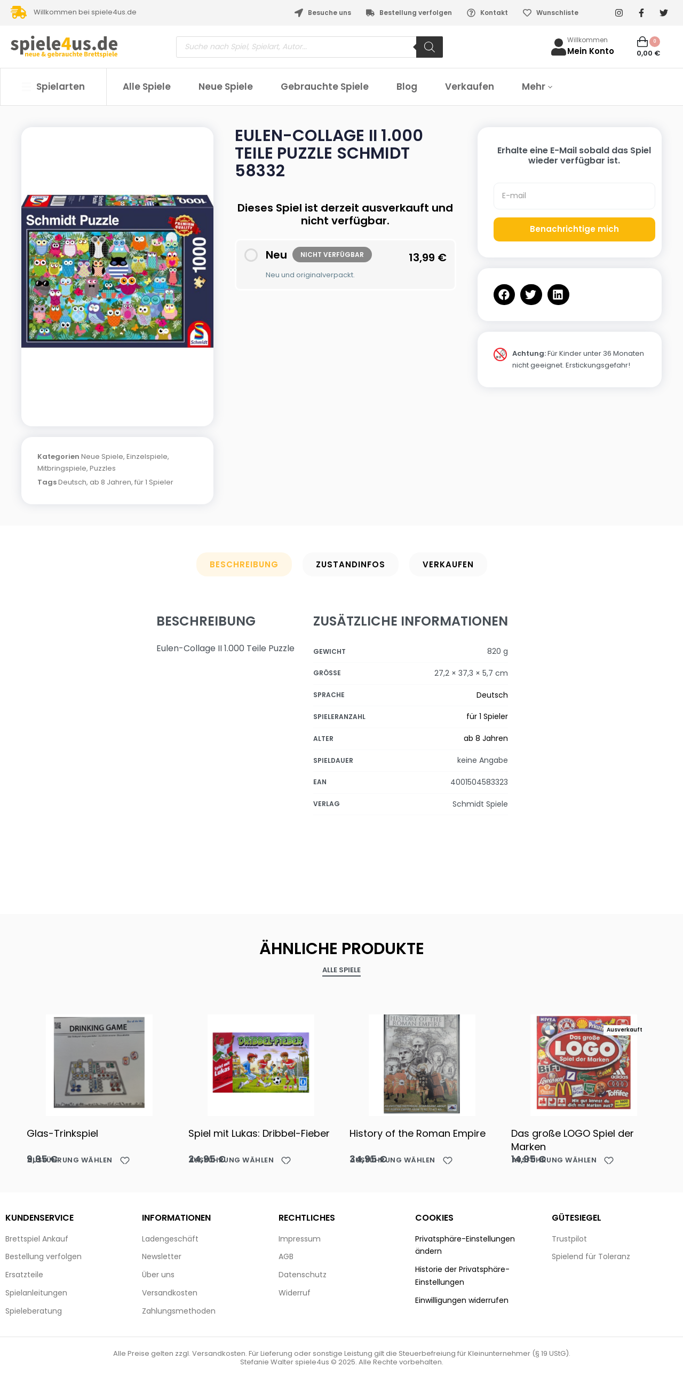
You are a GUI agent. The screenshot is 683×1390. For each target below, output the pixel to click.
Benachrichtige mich (574, 229)
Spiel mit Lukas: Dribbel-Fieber (259, 1133)
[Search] (429, 47)
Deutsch (72, 482)
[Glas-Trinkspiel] (99, 1062)
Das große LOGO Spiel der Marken (572, 1140)
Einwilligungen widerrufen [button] (462, 1300)
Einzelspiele (147, 456)
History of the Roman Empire (418, 1133)
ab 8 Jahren (110, 482)
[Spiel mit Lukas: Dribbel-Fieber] (261, 1062)
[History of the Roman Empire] (422, 1062)
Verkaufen (448, 564)
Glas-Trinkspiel (62, 1133)
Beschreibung (244, 564)
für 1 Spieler (153, 482)
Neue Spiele (102, 456)
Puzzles (103, 468)
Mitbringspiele (61, 468)
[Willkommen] (558, 47)
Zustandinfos (350, 564)
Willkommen (587, 39)
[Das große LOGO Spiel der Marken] (584, 1062)
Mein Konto (590, 51)
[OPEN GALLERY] (117, 271)
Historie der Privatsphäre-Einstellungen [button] (462, 1275)
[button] (504, 294)
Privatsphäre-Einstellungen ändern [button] (465, 1245)
